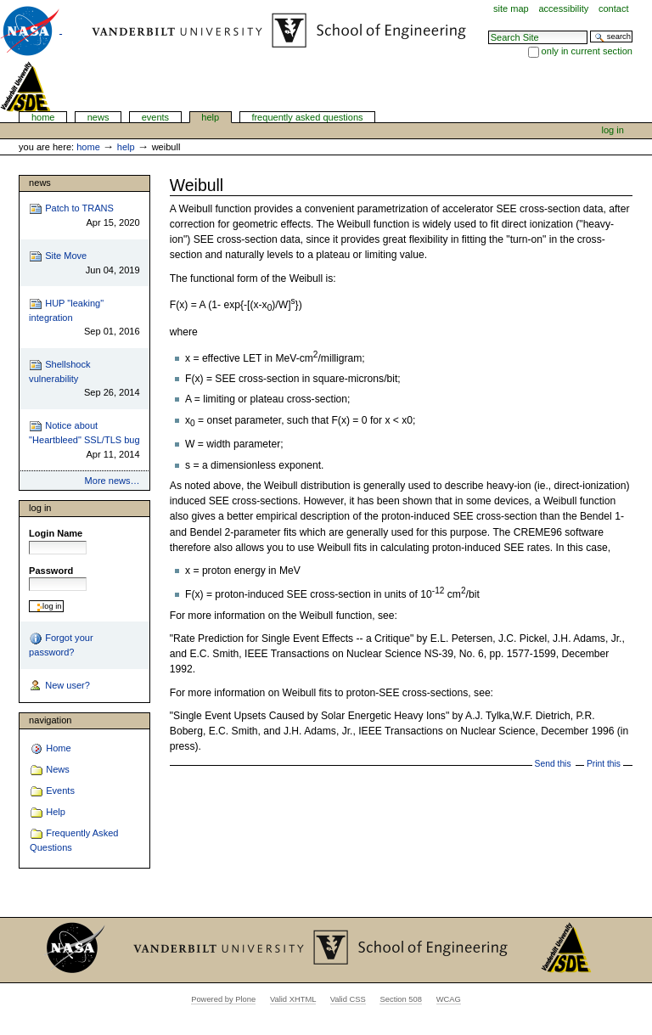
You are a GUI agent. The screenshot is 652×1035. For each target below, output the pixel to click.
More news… (112, 480)
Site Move (84, 264)
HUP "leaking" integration (84, 318)
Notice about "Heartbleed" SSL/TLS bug (84, 440)
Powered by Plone (223, 999)
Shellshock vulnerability (84, 379)
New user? (59, 686)
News (98, 117)
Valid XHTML (293, 999)
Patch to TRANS (84, 216)
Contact (614, 8)
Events (156, 117)
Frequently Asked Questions (307, 117)
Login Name (55, 533)
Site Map (511, 8)
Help (210, 117)
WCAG (448, 999)
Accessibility (563, 8)
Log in (613, 130)
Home (43, 117)
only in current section (587, 51)
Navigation (50, 720)
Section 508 (400, 999)
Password (51, 570)
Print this (604, 763)
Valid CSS (348, 999)
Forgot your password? (61, 644)
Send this (553, 763)
